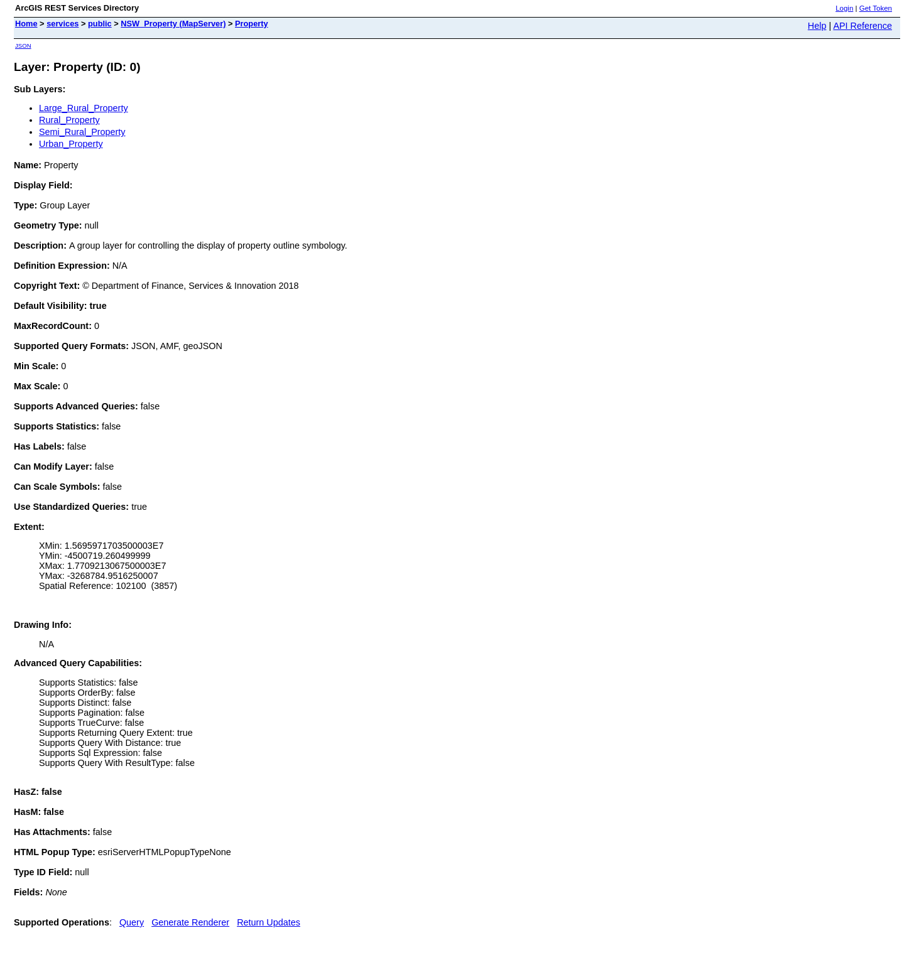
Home (26, 23)
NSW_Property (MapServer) (173, 23)
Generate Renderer (190, 922)
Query (131, 922)
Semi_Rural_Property (82, 132)
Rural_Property (69, 120)
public (100, 23)
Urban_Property (71, 144)
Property (251, 23)
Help (817, 26)
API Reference (862, 26)
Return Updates (268, 922)
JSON (23, 45)
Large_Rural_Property (83, 108)
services (62, 23)
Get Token (875, 8)
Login (844, 8)
